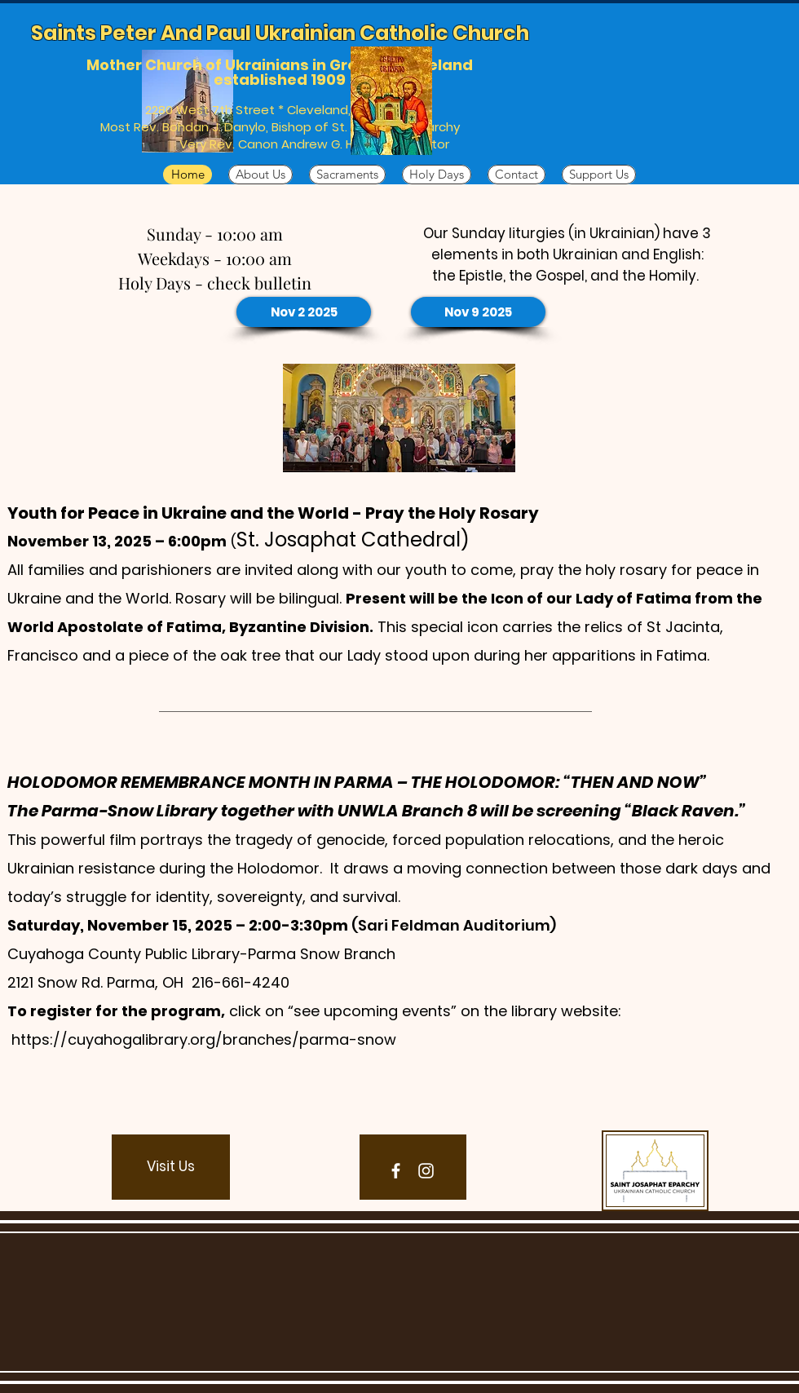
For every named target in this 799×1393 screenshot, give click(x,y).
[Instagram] (426, 1171)
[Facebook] (396, 1171)
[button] (171, 1167)
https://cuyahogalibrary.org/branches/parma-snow (203, 1039)
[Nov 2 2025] (303, 312)
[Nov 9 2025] (478, 312)
